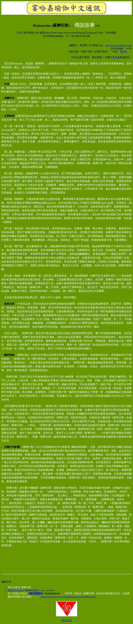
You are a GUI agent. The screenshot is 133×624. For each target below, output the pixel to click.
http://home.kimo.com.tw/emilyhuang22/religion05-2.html (68, 596)
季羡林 (123, 51)
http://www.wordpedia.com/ (118, 45)
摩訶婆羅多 (36, 593)
